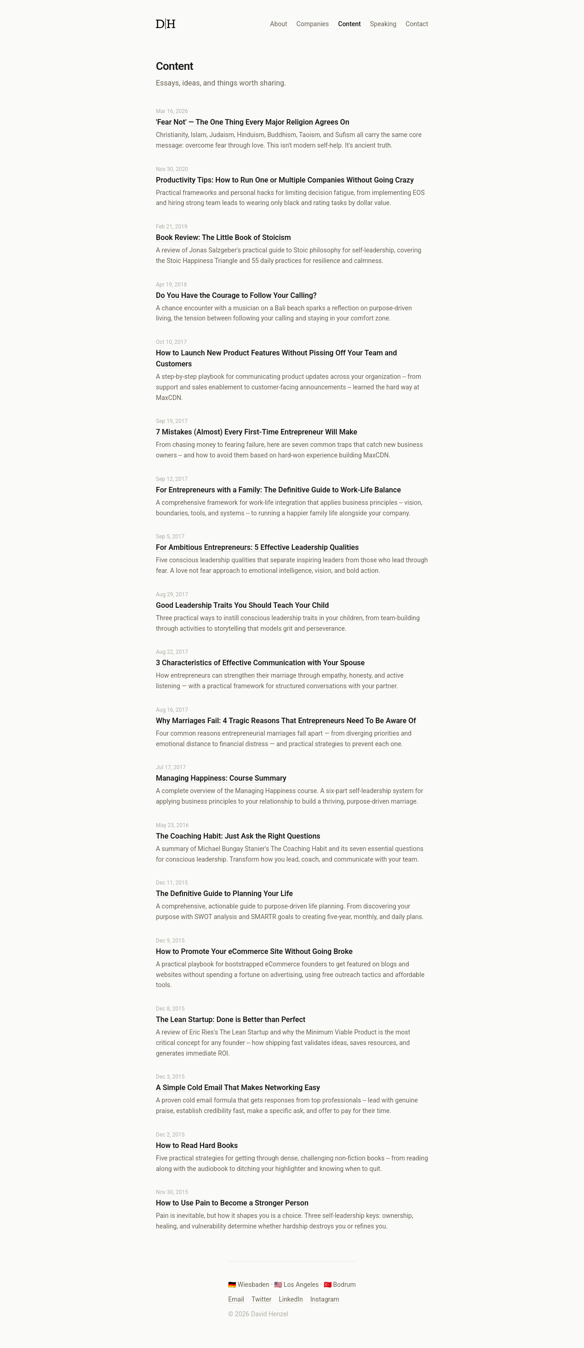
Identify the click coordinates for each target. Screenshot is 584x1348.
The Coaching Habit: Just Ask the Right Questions (238, 836)
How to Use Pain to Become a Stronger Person (232, 1203)
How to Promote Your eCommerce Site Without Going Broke (254, 951)
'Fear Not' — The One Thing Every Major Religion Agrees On (252, 122)
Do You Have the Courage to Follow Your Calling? (236, 295)
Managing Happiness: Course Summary (221, 778)
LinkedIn (291, 1299)
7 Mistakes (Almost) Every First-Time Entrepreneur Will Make (256, 432)
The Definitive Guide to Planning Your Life (224, 893)
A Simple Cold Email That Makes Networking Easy (238, 1087)
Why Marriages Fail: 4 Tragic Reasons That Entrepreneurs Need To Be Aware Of (286, 720)
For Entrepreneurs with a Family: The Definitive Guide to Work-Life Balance (278, 490)
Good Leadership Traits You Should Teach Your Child (242, 605)
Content (349, 24)
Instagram (324, 1299)
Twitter (261, 1299)
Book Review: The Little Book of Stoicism (223, 237)
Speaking (383, 24)
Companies (313, 24)
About (278, 24)
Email (236, 1299)
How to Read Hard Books (197, 1145)
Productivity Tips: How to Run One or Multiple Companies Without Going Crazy (285, 180)
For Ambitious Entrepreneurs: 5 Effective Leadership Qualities (257, 547)
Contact (417, 24)
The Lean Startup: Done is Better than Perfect (230, 1019)
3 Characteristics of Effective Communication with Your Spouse (260, 662)
